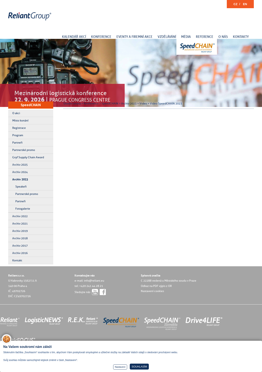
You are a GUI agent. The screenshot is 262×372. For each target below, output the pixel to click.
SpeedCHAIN (31, 105)
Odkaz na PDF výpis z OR (156, 286)
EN (245, 4)
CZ (235, 4)
